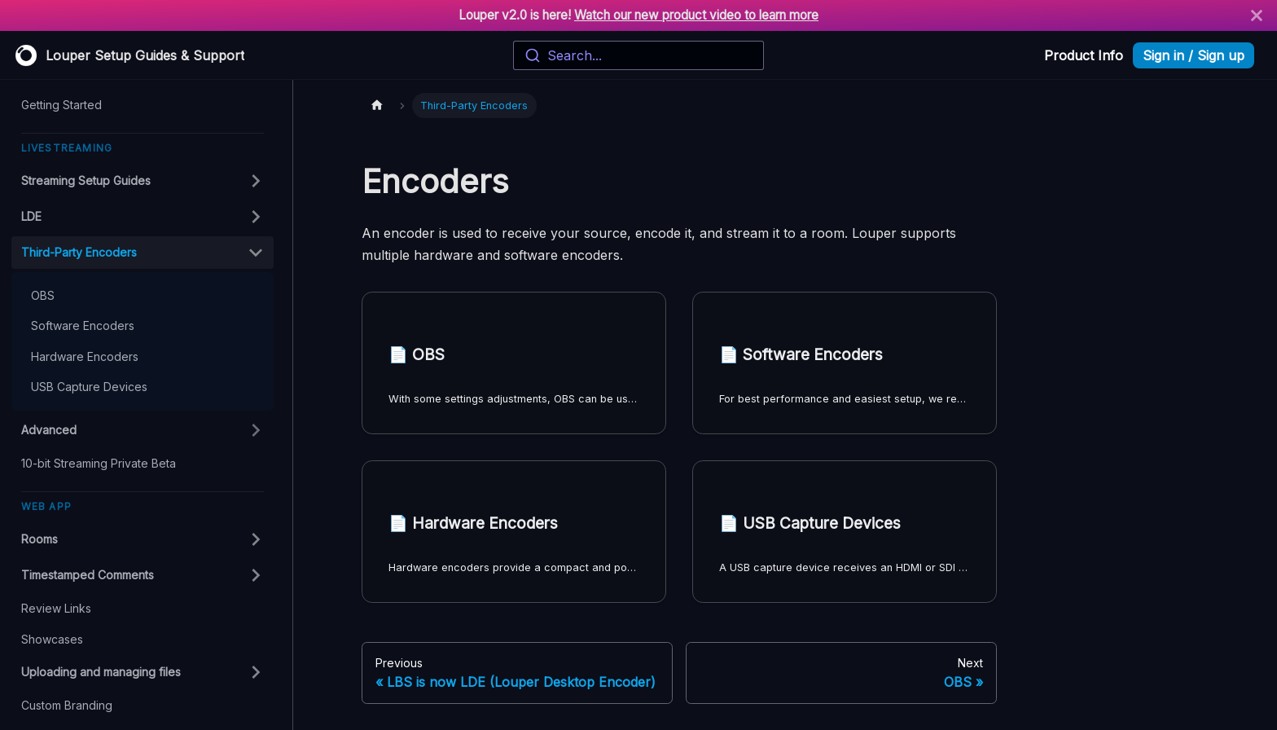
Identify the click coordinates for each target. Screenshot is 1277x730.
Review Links (56, 608)
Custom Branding (66, 705)
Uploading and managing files (101, 672)
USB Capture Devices (89, 387)
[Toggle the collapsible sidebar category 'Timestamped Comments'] (256, 575)
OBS (43, 295)
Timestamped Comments (87, 575)
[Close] (1256, 15)
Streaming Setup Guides (86, 180)
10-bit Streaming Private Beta (98, 463)
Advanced (49, 430)
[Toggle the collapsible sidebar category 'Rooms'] (256, 539)
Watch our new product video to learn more (696, 15)
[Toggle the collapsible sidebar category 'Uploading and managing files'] (256, 672)
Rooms (39, 539)
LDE (31, 216)
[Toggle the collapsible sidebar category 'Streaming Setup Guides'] (256, 181)
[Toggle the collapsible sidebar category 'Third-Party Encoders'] (256, 252)
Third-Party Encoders (79, 252)
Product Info (1083, 55)
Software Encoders (82, 325)
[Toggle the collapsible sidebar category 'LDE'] (256, 216)
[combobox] (638, 55)
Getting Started (61, 105)
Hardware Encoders (84, 356)
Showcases (52, 639)
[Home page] (377, 105)
